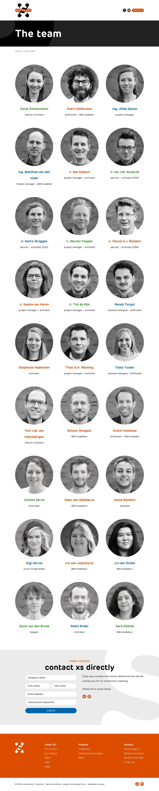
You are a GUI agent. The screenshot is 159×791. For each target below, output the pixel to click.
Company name (36, 677)
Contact (128, 744)
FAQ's (47, 766)
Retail (81, 757)
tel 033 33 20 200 (133, 757)
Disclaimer (39, 784)
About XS (50, 744)
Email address (35, 694)
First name (34, 685)
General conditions (53, 784)
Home (18, 51)
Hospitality (84, 749)
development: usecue (95, 784)
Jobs (47, 762)
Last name (60, 685)
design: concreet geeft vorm (74, 784)
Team (47, 757)
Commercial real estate (90, 753)
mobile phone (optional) (41, 702)
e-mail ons (129, 762)
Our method (51, 753)
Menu (136, 10)
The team (30, 51)
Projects (83, 744)
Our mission (51, 749)
